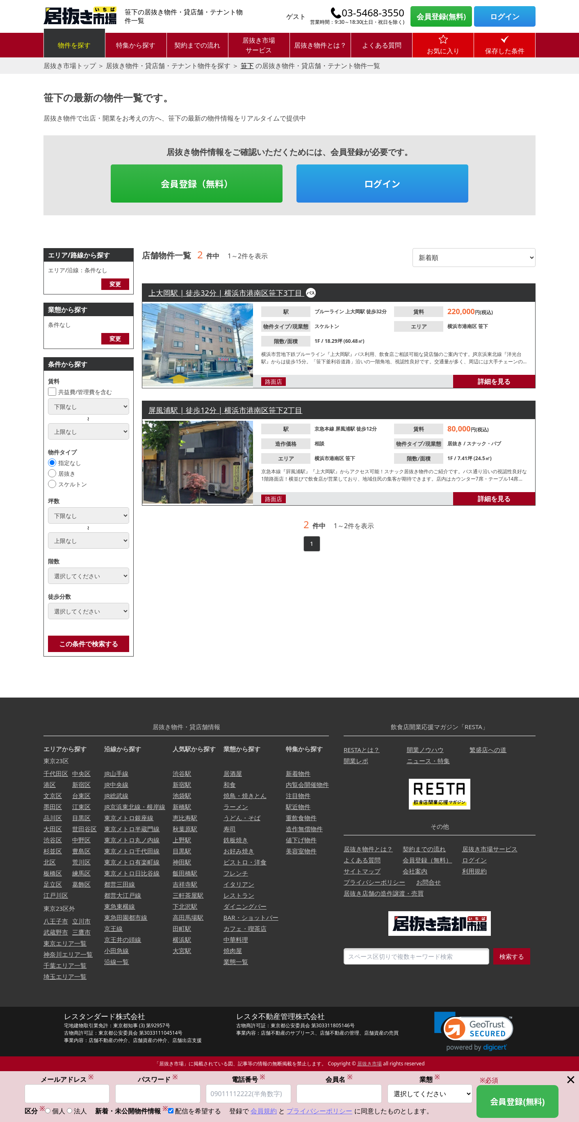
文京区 (52, 795)
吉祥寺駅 (185, 884)
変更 (115, 284)
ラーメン (235, 807)
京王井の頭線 (122, 939)
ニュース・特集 (428, 761)
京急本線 (325, 428)
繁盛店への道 (488, 750)
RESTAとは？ (362, 750)
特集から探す (135, 45)
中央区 (81, 773)
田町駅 (182, 928)
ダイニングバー (245, 906)
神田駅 (182, 862)
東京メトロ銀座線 (128, 818)
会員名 (339, 1079)
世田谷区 (84, 829)
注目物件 (298, 795)
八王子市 (55, 921)
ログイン (505, 16)
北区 (49, 862)
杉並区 (52, 851)
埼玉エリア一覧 (65, 976)
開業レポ (356, 761)
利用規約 (474, 871)
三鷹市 (81, 932)
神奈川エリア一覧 (68, 954)
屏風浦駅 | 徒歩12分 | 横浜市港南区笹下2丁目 (225, 410)
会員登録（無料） (197, 183)
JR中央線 (116, 784)
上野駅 (182, 840)
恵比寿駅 (185, 818)
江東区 (81, 807)
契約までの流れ (197, 45)
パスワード (158, 1079)
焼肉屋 (232, 950)
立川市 (81, 921)
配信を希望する (198, 1111)
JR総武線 (116, 795)
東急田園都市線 (125, 917)
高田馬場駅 (188, 917)
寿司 (229, 829)
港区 (49, 784)
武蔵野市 (55, 932)
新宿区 (81, 784)
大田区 (52, 829)
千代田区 (55, 773)
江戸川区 (55, 895)
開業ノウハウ (425, 750)
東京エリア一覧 (65, 943)
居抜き (66, 473)
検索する (511, 956)
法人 (80, 1111)
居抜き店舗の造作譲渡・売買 (384, 893)
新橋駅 (182, 807)
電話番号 (248, 1079)
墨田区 (52, 807)
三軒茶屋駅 (188, 895)
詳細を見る (494, 381)
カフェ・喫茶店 (245, 928)
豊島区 (81, 851)
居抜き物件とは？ (320, 45)
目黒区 (81, 818)
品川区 (52, 818)
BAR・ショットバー (250, 917)
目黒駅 (182, 851)
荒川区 (81, 862)
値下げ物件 (301, 840)
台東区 (81, 795)
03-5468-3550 (373, 13)
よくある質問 (381, 45)
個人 (58, 1111)
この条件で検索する (88, 643)
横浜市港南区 (462, 326)
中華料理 (235, 939)
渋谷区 (52, 840)
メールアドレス (67, 1079)
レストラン (238, 895)
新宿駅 (182, 784)
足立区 (52, 884)
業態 (429, 1079)
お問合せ (428, 882)
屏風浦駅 (345, 428)
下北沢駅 (185, 906)
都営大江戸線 (122, 895)
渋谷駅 (182, 773)
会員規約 (264, 1111)
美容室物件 (301, 851)
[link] (474, 1031)
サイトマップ (362, 871)
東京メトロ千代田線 (132, 851)
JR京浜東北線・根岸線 (134, 807)
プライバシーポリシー (374, 882)
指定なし (69, 463)
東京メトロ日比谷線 (132, 873)
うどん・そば (241, 818)
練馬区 (81, 873)
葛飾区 (81, 884)
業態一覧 (235, 962)
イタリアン (238, 884)
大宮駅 (182, 950)
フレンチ (235, 873)
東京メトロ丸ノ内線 (132, 840)
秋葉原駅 (185, 829)
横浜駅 (182, 939)
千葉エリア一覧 (65, 965)
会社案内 (415, 871)
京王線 (113, 928)
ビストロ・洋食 (245, 862)
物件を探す (74, 45)
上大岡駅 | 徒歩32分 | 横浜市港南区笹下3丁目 (226, 293)
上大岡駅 (355, 311)
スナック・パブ (484, 443)
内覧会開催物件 (307, 784)
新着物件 (298, 773)
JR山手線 (116, 773)
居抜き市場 (369, 1063)
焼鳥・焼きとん (245, 795)
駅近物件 (298, 807)
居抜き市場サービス (258, 45)
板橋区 (52, 873)
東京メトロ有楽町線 (132, 862)
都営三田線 (119, 884)
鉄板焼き (235, 840)
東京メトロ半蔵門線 (132, 829)
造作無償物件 (304, 829)
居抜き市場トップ (69, 65)
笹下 (247, 65)
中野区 (81, 840)
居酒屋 (232, 773)
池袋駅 (182, 795)
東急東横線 (119, 906)
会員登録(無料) (441, 16)
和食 (229, 784)
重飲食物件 (301, 818)
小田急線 (116, 950)
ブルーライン (330, 311)
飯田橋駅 (185, 873)
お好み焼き (238, 851)
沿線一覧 (116, 962)
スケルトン (72, 484)
